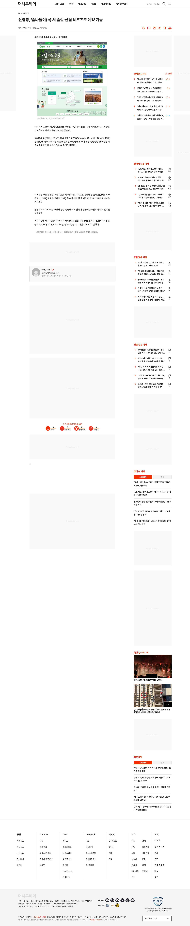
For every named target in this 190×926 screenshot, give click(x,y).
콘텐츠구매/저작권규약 (100, 917)
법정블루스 (67, 859)
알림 (156, 877)
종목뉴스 (20, 847)
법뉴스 (65, 841)
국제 (144, 865)
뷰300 (42, 865)
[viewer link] (104, 112)
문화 (144, 859)
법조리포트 (67, 847)
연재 (110, 853)
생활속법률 (67, 853)
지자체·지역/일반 (46, 859)
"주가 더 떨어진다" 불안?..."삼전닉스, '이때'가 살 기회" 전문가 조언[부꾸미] (151, 206)
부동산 (134, 859)
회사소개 (21, 917)
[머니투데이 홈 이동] (27, 896)
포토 (156, 859)
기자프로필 (159, 865)
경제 (144, 841)
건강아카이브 (91, 859)
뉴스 (87, 841)
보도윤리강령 (121, 917)
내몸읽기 (89, 847)
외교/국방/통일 (46, 853)
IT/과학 (134, 865)
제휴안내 (88, 917)
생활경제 (145, 847)
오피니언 (145, 871)
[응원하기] (52, 269)
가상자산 (20, 859)
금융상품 (20, 853)
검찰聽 (65, 865)
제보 (156, 871)
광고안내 (80, 917)
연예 (156, 834)
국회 (41, 841)
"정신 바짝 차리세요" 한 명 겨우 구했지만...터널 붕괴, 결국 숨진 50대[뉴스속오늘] (151, 370)
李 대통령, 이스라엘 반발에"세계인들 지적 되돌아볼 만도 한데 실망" (151, 282)
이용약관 (73, 917)
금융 (133, 841)
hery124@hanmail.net (50, 273)
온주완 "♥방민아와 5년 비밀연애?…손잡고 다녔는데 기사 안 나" (149, 91)
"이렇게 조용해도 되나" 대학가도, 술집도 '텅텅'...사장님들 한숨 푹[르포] (150, 118)
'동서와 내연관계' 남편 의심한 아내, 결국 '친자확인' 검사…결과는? (150, 82)
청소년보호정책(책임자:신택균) (57, 917)
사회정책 (26, 13)
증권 (71, 4)
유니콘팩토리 (122, 4)
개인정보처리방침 (40, 917)
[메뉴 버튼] (169, 4)
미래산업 (135, 871)
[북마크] (164, 28)
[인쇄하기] (170, 28)
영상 (156, 853)
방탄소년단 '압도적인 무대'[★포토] (148, 680)
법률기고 (66, 877)
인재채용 (29, 917)
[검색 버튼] (164, 4)
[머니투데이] (27, 4)
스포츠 (157, 840)
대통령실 (43, 847)
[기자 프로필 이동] (36, 272)
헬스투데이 (90, 865)
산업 (133, 847)
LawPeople (68, 871)
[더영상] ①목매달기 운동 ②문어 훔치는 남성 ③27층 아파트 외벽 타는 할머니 (152, 710)
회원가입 (156, 4)
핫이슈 (111, 847)
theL (93, 4)
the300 (82, 4)
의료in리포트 (91, 853)
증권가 (19, 865)
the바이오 (106, 4)
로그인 (149, 4)
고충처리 (113, 917)
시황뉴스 (20, 841)
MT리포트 (59, 4)
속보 (133, 877)
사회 (133, 853)
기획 (110, 859)
